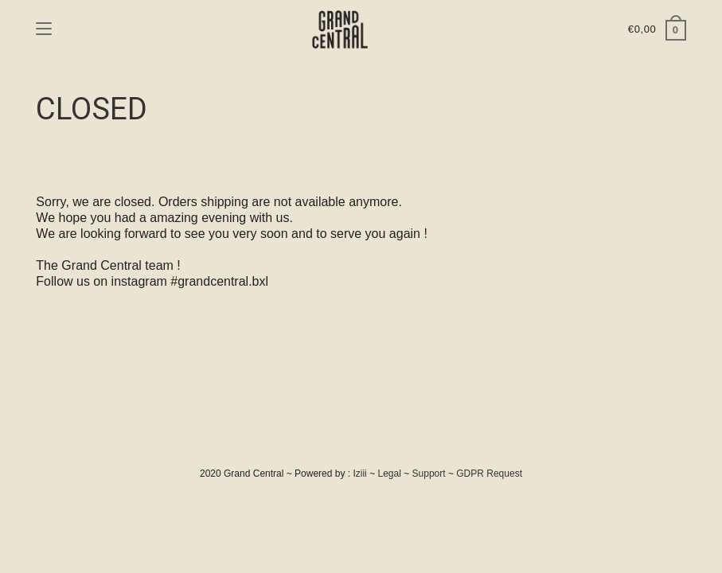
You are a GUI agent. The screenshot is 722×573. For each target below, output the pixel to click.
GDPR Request (489, 473)
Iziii (359, 473)
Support (429, 473)
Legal (388, 473)
